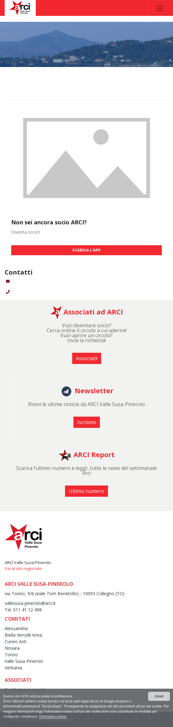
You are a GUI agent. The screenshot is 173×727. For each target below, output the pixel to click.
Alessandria (16, 628)
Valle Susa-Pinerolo (24, 661)
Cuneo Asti (15, 641)
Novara (12, 648)
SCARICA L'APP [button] (86, 250)
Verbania (13, 668)
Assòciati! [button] (86, 358)
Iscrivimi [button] (86, 422)
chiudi (159, 696)
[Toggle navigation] (159, 8)
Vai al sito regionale (23, 568)
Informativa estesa (52, 716)
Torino (11, 655)
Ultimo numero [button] (86, 491)
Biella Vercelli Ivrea (23, 635)
